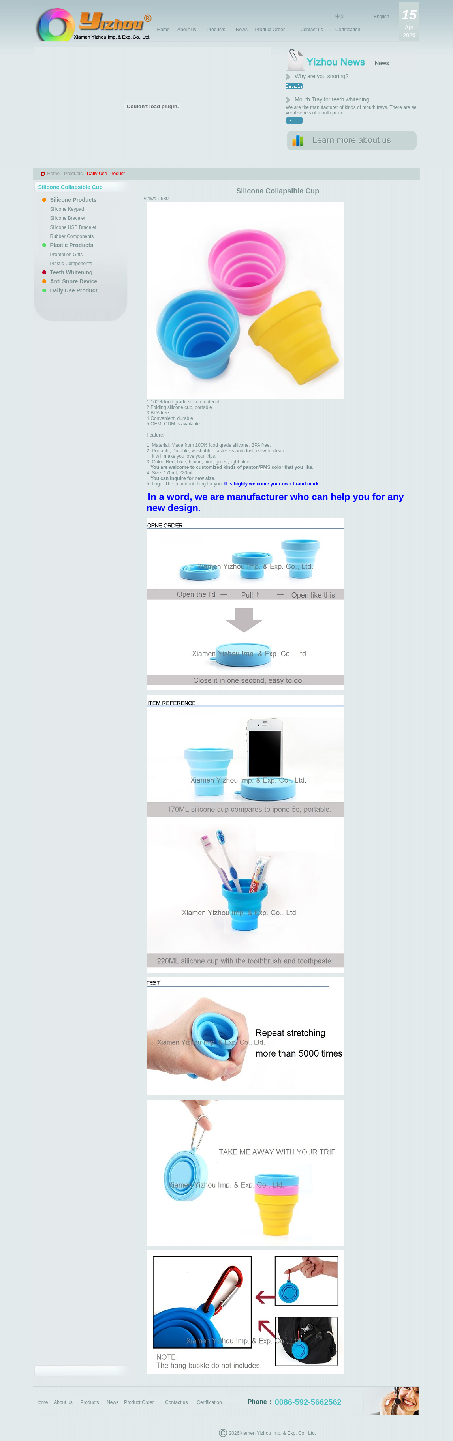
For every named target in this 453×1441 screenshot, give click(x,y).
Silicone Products (73, 200)
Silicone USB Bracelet (73, 227)
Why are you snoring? (321, 76)
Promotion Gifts (66, 254)
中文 (340, 16)
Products (216, 29)
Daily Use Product (74, 290)
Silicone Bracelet (67, 218)
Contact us (311, 29)
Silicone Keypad (67, 209)
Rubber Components (72, 236)
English (381, 16)
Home (163, 29)
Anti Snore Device (74, 281)
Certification (347, 29)
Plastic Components (71, 263)
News (242, 29)
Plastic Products (72, 245)
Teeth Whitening (71, 272)
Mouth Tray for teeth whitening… (334, 99)
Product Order (270, 29)
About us (186, 29)
